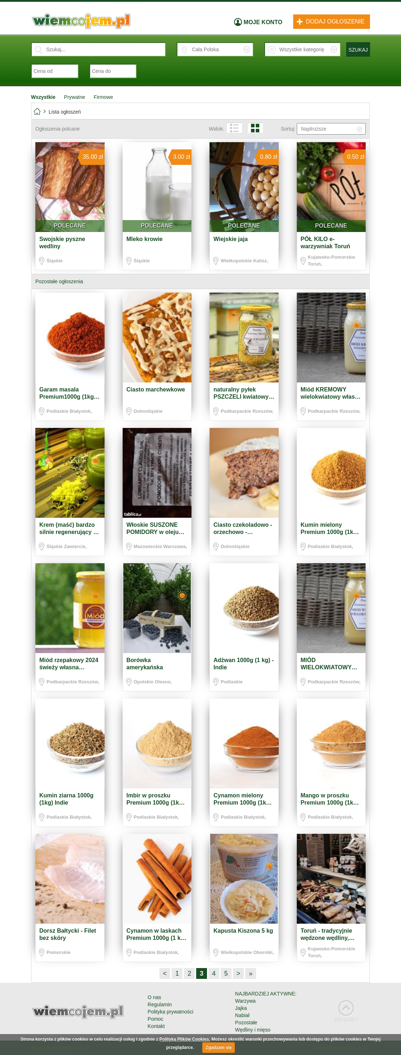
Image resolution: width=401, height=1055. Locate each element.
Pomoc (155, 1019)
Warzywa (245, 1001)
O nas (154, 997)
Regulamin (159, 1004)
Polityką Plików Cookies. (184, 1039)
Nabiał (242, 1015)
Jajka (241, 1008)
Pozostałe (246, 1022)
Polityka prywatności (170, 1012)
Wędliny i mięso (252, 1030)
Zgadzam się (219, 1047)
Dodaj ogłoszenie (331, 21)
